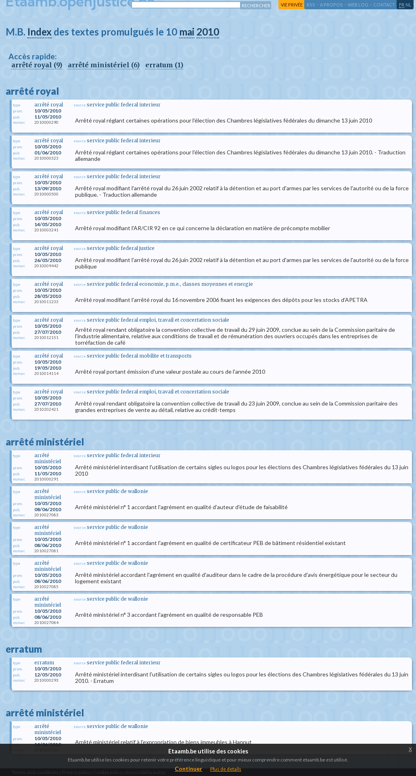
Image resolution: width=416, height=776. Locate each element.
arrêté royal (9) (36, 65)
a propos (331, 4)
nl (408, 4)
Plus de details (225, 769)
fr (401, 4)
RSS (311, 4)
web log (358, 4)
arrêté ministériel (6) (104, 65)
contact (384, 4)
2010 (208, 31)
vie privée (292, 4)
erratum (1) (164, 65)
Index (39, 31)
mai (186, 31)
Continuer (188, 768)
